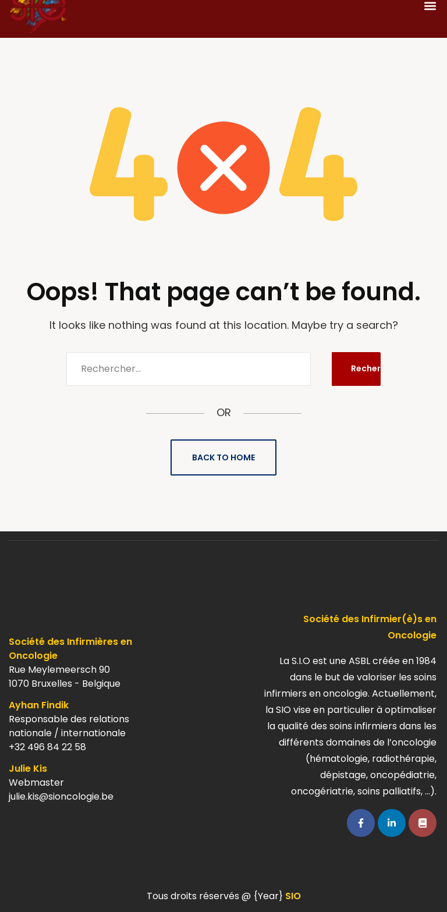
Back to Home (223, 457)
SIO (293, 896)
